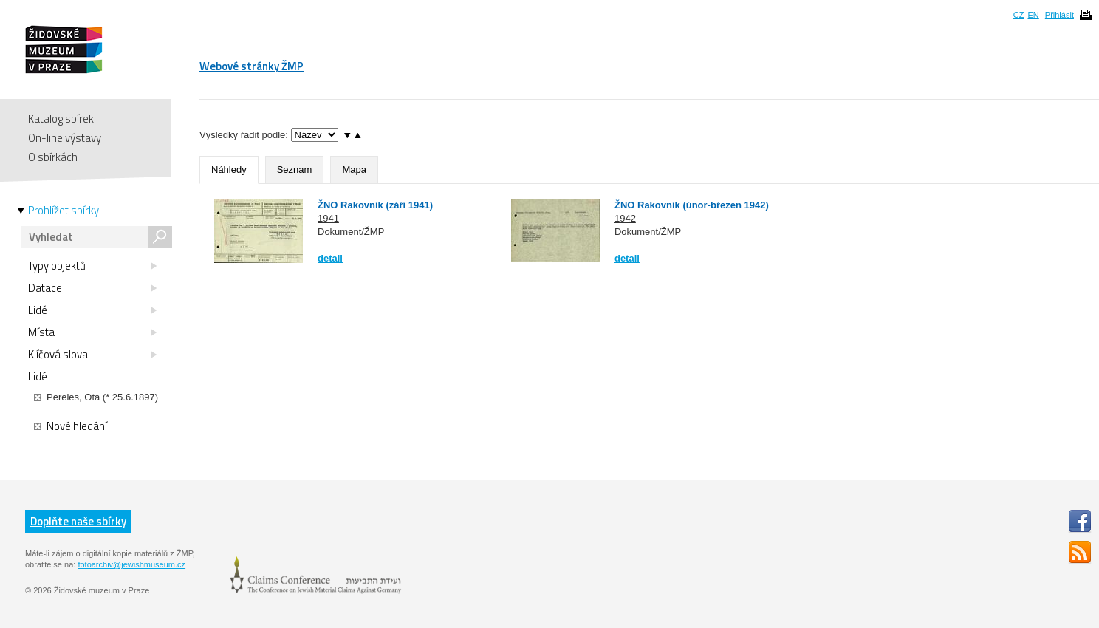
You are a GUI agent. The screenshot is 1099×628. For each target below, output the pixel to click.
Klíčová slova (92, 354)
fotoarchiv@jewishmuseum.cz (131, 564)
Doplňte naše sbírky (78, 521)
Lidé (92, 310)
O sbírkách (53, 157)
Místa (92, 332)
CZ (1018, 14)
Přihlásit (1059, 14)
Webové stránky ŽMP (251, 66)
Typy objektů (92, 266)
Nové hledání (70, 426)
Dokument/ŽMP (351, 231)
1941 (328, 218)
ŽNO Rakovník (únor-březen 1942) (691, 205)
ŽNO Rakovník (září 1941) (375, 205)
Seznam (294, 169)
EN (1032, 14)
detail (330, 258)
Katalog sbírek (61, 118)
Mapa (354, 169)
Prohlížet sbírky (63, 210)
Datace (92, 288)
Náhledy (229, 169)
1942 (625, 218)
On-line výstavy (64, 137)
